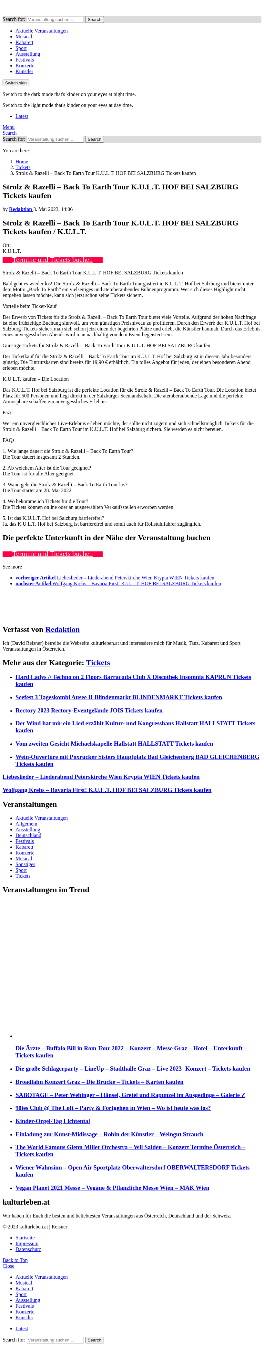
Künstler (24, 71)
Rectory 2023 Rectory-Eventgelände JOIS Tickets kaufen (89, 710)
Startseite (25, 1237)
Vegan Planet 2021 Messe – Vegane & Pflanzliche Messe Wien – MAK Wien (112, 1187)
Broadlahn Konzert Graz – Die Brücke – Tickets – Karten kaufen (99, 1081)
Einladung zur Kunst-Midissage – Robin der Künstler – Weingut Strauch (109, 1134)
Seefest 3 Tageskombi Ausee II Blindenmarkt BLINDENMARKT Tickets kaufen (118, 697)
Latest (21, 116)
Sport (21, 48)
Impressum (26, 1243)
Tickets (98, 662)
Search (94, 19)
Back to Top (15, 1260)
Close (8, 1266)
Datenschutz (28, 1249)
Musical (23, 36)
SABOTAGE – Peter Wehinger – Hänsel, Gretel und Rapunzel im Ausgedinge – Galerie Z (130, 1095)
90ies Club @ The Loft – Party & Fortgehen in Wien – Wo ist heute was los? (113, 1107)
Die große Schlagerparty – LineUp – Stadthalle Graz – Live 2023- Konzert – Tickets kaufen (132, 1068)
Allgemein (26, 823)
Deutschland (28, 835)
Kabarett (24, 42)
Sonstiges (25, 864)
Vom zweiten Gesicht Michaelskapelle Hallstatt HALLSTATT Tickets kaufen (114, 743)
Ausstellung (27, 54)
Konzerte (25, 65)
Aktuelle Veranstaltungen (41, 30)
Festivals (24, 59)
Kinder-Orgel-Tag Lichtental (52, 1121)
